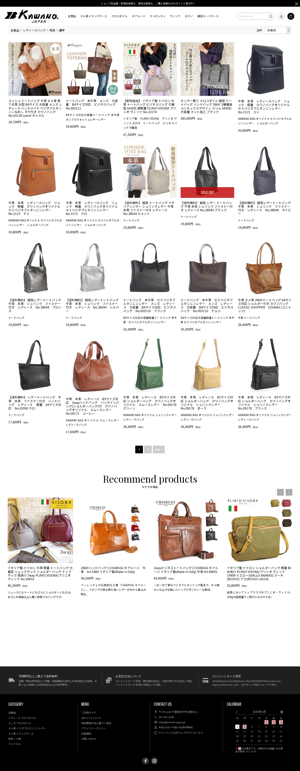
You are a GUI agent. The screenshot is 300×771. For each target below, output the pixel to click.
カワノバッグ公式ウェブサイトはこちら (181, 732)
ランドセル (14, 744)
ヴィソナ (175, 16)
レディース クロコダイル (22, 718)
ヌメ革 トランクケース (21, 733)
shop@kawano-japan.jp (172, 722)
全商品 (72, 16)
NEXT (158, 449)
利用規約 (86, 733)
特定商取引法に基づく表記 (96, 723)
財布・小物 (14, 739)
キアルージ (138, 16)
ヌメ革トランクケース (93, 16)
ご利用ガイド (88, 712)
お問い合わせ (88, 739)
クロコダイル (119, 16)
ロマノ (189, 16)
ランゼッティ (157, 16)
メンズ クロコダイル (19, 723)
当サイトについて (91, 718)
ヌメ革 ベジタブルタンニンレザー (27, 728)
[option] (40, 560)
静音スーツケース (208, 16)
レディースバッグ (34, 30)
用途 (52, 30)
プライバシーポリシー (93, 728)
